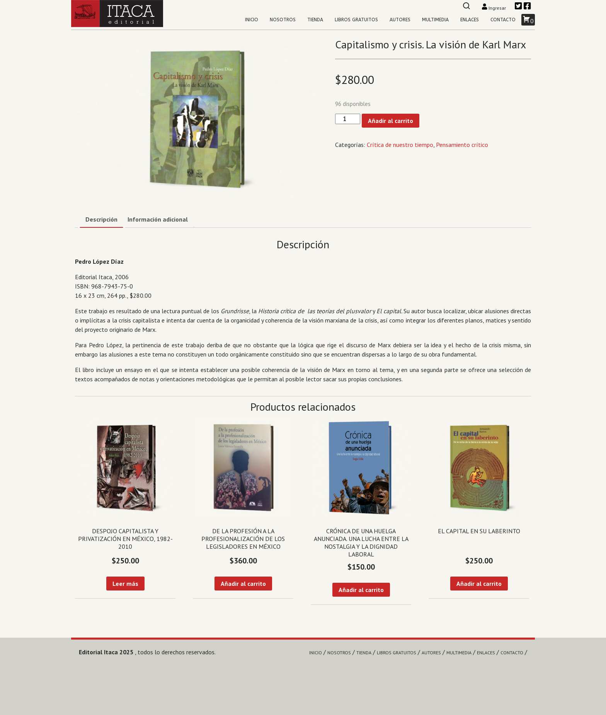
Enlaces (469, 19)
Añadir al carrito (390, 121)
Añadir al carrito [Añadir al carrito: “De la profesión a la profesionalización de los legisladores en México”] (243, 583)
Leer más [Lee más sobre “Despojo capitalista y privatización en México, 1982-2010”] (125, 583)
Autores (400, 19)
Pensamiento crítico (462, 144)
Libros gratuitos (356, 19)
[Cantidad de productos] (347, 119)
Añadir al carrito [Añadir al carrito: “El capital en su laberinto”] (479, 583)
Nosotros (283, 19)
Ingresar (494, 8)
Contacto (503, 19)
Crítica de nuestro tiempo (400, 144)
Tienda (315, 19)
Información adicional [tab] (158, 219)
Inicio (251, 19)
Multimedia (435, 19)
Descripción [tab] (101, 219)
